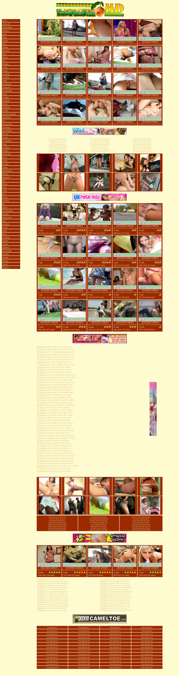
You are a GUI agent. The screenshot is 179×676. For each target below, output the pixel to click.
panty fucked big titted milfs (57, 148)
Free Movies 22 (84, 644)
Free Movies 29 (52, 651)
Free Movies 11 (115, 634)
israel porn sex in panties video (57, 524)
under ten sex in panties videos (142, 149)
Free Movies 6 (83, 631)
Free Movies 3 (115, 627)
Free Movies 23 (115, 644)
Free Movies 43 (115, 661)
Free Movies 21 (52, 644)
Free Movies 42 (84, 661)
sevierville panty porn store (57, 518)
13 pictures (42, 377)
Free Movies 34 (84, 654)
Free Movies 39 (115, 657)
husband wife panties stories (141, 528)
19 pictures (42, 400)
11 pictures (104, 606)
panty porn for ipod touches (141, 522)
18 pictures (42, 374)
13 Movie (41, 395)
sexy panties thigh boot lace (57, 520)
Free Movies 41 (52, 661)
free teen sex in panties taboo (57, 138)
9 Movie (40, 352)
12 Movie (41, 379)
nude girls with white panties (142, 138)
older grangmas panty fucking (57, 526)
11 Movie (41, 372)
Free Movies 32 (147, 651)
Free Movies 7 (115, 631)
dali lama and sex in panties (100, 148)
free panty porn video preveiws (141, 517)
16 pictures (42, 349)
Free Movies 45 (52, 664)
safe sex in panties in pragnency (142, 148)
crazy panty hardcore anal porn (141, 526)
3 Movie (40, 440)
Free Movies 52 (147, 667)
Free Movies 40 (147, 657)
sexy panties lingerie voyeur (142, 146)
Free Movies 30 (84, 651)
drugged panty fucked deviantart (57, 140)
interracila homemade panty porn (100, 144)
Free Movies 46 (84, 664)
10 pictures (41, 579)
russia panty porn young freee (57, 517)
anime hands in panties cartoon (142, 151)
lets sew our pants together (58, 144)
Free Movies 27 (115, 647)
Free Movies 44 (147, 661)
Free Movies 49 (52, 667)
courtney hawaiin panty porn (142, 142)
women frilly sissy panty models (141, 530)
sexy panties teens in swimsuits (100, 140)
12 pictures (42, 354)
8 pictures (41, 382)
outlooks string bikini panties (100, 151)
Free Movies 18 (84, 641)
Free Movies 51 (115, 667)
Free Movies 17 (52, 641)
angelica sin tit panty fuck (57, 142)
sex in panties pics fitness (98, 524)
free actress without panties (141, 518)
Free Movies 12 (147, 634)
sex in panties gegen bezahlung (98, 518)
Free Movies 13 (52, 637)
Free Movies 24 (147, 644)
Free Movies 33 (52, 654)
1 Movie (40, 435)
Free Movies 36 (147, 654)
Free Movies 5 (52, 631)
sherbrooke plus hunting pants (57, 528)
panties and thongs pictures (98, 526)
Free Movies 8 (147, 631)
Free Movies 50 (84, 667)
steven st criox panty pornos (57, 149)
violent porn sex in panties (99, 517)
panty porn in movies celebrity (57, 530)
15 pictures (41, 596)
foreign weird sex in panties (100, 146)
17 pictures (42, 364)
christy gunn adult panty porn (141, 520)
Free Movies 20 (147, 641)
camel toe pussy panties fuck (57, 522)
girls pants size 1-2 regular (99, 528)
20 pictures (42, 357)
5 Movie (40, 417)
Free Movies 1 (52, 627)
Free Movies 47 (115, 664)
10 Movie (41, 359)
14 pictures (41, 598)
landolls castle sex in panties (98, 520)
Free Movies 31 (115, 651)
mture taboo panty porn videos (142, 144)
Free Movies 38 (84, 657)
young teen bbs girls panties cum (100, 138)
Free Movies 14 (84, 637)
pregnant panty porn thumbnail (57, 151)
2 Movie (40, 362)
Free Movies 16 (147, 637)
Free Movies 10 (84, 634)
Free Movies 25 (52, 647)
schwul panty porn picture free (141, 524)
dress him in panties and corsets (142, 140)
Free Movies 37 (52, 657)
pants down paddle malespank (99, 530)
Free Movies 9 (52, 634)
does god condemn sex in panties (100, 142)
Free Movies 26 (84, 647)
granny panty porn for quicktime (100, 149)
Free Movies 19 (115, 641)
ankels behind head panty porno (57, 146)
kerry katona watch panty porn (99, 522)
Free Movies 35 (115, 654)
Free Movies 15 (115, 637)
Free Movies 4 (147, 627)
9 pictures (41, 347)
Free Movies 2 (83, 627)
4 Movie (40, 420)
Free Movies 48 (147, 664)
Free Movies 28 (147, 647)
